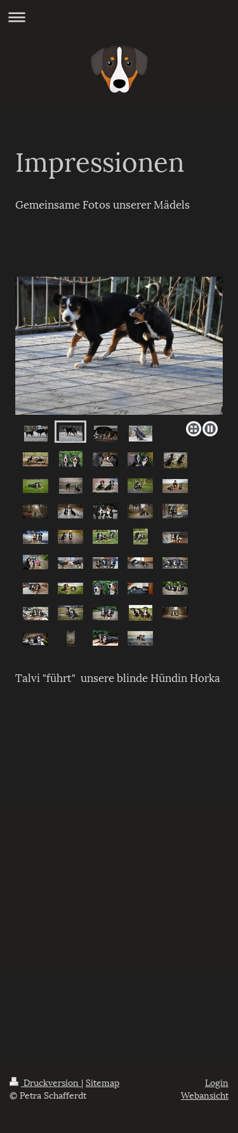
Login (216, 1081)
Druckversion (45, 1081)
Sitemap (102, 1081)
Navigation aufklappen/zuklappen (119, 17)
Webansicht (204, 1094)
